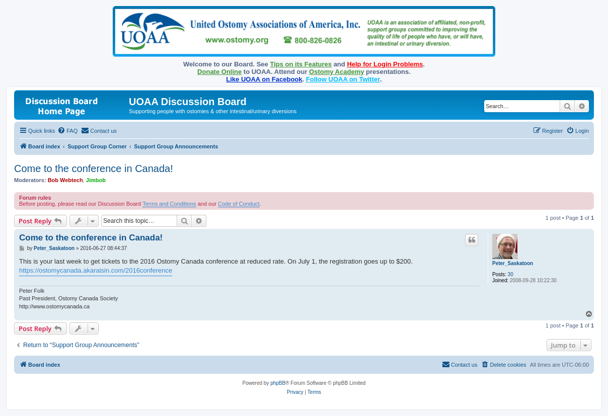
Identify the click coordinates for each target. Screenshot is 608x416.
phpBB (277, 383)
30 (510, 274)
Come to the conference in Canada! (93, 168)
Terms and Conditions (169, 204)
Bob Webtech (65, 180)
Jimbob (96, 180)
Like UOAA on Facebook (264, 79)
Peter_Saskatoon (512, 263)
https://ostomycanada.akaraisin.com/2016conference (95, 270)
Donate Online (219, 71)
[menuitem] (67, 131)
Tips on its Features (301, 64)
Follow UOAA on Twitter (343, 79)
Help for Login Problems (385, 64)
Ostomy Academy (336, 71)
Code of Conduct (239, 204)
